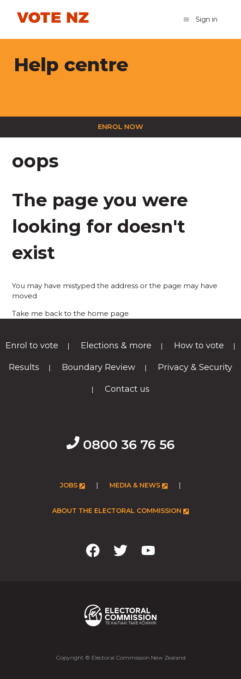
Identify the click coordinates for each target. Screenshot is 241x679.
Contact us (127, 389)
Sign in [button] (206, 19)
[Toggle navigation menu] (186, 19)
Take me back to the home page (70, 313)
